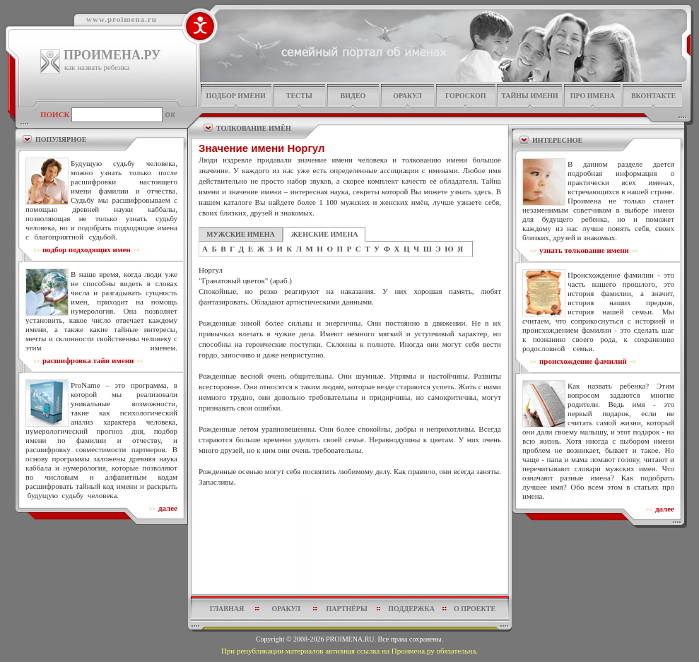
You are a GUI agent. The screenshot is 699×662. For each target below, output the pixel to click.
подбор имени (235, 96)
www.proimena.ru (121, 19)
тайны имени (529, 96)
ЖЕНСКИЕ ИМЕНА (324, 234)
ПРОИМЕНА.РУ (112, 55)
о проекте (474, 609)
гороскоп (465, 96)
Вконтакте (653, 96)
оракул (407, 96)
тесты (299, 96)
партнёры (347, 609)
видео (353, 96)
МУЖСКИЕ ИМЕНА (240, 234)
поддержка (411, 609)
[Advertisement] (350, 544)
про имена (592, 96)
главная (227, 609)
